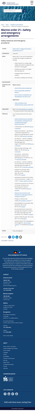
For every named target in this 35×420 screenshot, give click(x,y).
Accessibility (6, 356)
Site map (5, 360)
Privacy (5, 354)
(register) (23, 175)
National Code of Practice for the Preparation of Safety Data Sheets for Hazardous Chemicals (23, 194)
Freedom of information (9, 358)
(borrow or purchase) (27, 136)
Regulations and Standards (16, 24)
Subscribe (5, 368)
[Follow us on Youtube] (16, 394)
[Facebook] (9, 237)
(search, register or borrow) (26, 181)
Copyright (5, 352)
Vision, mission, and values (9, 346)
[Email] (20, 237)
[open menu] (32, 2)
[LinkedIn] (16, 237)
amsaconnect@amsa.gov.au (9, 285)
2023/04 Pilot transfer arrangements (23, 88)
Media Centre (6, 362)
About (7, 24)
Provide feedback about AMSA (10, 348)
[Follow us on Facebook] (5, 394)
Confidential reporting (8, 364)
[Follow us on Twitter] (12, 394)
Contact (5, 366)
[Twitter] (13, 237)
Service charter (6, 350)
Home (2, 24)
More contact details (8, 335)
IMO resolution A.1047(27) (25, 200)
